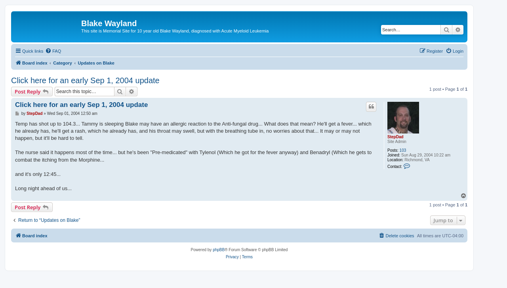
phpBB (219, 250)
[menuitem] (53, 51)
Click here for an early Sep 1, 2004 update (85, 80)
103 (403, 150)
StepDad (395, 137)
